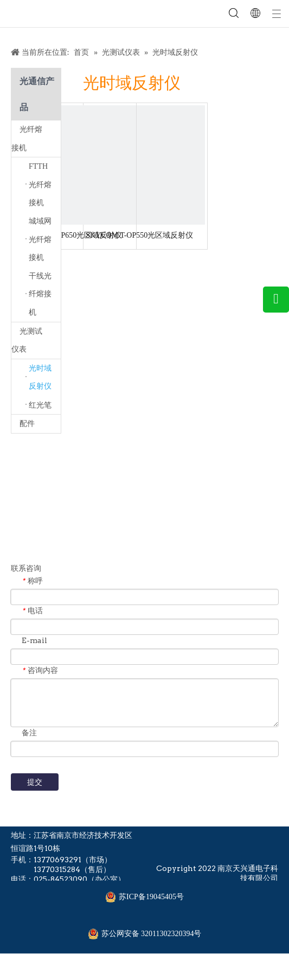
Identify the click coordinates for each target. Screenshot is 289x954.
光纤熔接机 (36, 138)
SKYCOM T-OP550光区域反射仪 (139, 235)
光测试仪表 (36, 340)
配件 (27, 423)
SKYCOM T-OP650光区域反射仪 (68, 235)
